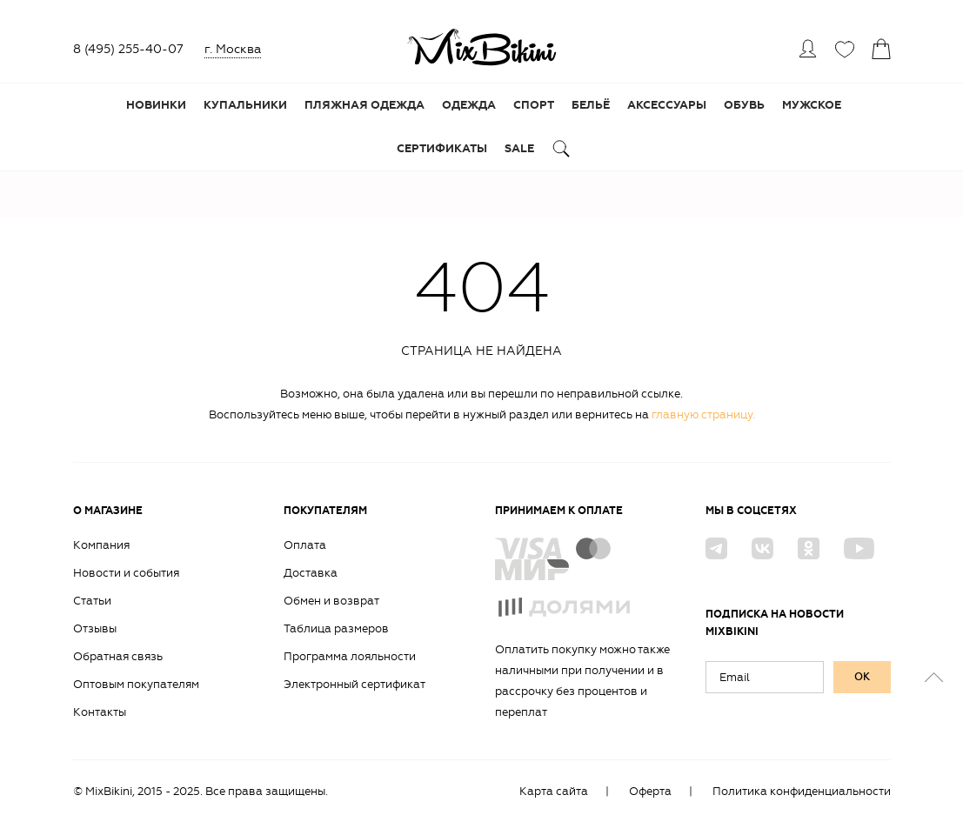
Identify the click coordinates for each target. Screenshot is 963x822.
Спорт (533, 105)
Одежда (469, 105)
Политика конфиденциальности (801, 791)
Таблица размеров (336, 628)
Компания (101, 544)
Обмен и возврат (331, 600)
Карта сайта (553, 791)
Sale (519, 149)
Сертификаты (442, 149)
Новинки (156, 105)
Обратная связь (118, 656)
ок (862, 677)
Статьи (92, 600)
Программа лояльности (350, 656)
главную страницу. (703, 414)
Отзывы (95, 628)
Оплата (305, 544)
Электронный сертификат (354, 684)
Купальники (245, 105)
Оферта (650, 791)
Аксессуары (666, 105)
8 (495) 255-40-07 (128, 49)
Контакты (99, 711)
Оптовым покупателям (136, 684)
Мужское (811, 105)
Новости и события (126, 572)
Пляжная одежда (364, 105)
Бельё (591, 105)
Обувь (744, 105)
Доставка (311, 572)
